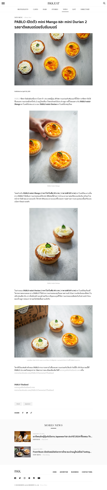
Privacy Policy (43, 485)
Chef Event (45, 439)
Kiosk (18, 404)
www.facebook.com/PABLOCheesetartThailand (34, 373)
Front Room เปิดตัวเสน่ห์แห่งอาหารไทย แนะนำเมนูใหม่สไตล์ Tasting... (62, 452)
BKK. (17, 471)
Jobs (55, 472)
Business (75, 472)
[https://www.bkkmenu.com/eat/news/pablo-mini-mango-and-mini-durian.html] (31, 412)
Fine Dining (46, 455)
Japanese (27, 404)
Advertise (64, 472)
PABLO (17, 99)
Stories (55, 9)
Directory (85, 9)
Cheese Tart (27, 17)
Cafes (35, 9)
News (65, 9)
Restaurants (23, 9)
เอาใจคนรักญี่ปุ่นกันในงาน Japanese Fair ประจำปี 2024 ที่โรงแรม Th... (62, 436)
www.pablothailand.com (70, 370)
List (74, 9)
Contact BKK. (87, 472)
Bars (45, 9)
